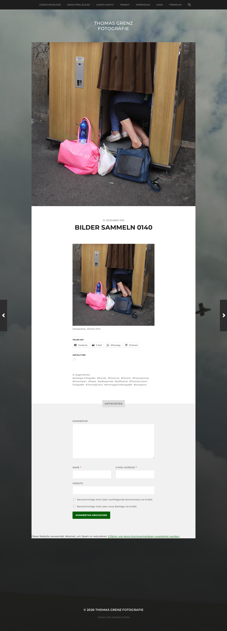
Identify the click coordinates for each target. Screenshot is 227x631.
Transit (125, 4)
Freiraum (175, 4)
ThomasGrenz (95, 384)
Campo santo (105, 4)
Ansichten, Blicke (78, 4)
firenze (102, 378)
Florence (114, 378)
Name (77, 467)
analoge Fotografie (85, 378)
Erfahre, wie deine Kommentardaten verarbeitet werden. (144, 536)
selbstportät (106, 381)
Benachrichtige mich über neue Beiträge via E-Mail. (107, 506)
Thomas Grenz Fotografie (113, 25)
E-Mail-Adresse (126, 467)
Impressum (143, 4)
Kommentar (80, 421)
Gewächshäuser (50, 4)
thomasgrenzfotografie (119, 384)
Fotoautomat (141, 378)
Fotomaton (80, 381)
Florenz (126, 378)
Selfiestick (122, 381)
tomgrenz (141, 384)
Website (78, 483)
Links (159, 4)
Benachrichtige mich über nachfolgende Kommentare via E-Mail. (115, 499)
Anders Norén (121, 617)
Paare (93, 381)
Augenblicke (82, 374)
